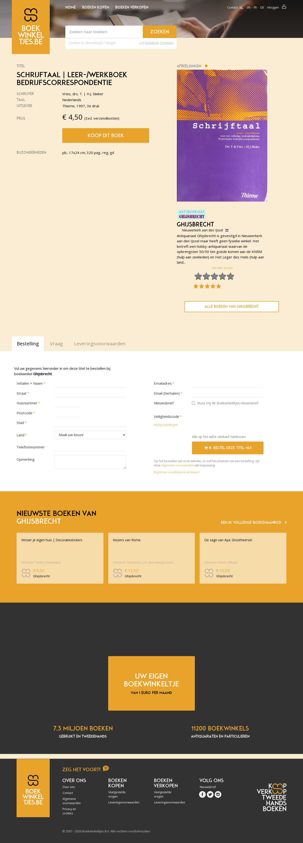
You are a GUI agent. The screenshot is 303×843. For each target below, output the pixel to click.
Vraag (56, 343)
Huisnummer (27, 403)
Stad (20, 422)
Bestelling (28, 343)
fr (255, 7)
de (262, 7)
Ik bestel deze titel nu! (227, 448)
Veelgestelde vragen (117, 794)
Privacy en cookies (69, 811)
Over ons (68, 787)
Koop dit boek (106, 135)
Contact (232, 7)
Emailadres (163, 383)
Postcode (24, 412)
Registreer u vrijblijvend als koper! (176, 472)
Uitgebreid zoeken (156, 43)
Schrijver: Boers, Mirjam (221, 562)
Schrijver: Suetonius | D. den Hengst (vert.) (143, 562)
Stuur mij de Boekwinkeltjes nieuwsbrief (225, 403)
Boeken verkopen (131, 7)
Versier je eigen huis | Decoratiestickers (51, 540)
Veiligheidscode (166, 416)
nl (241, 7)
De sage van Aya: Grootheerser (228, 540)
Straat (22, 393)
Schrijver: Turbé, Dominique (41, 562)
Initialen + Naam (30, 383)
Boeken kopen (95, 7)
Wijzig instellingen (166, 425)
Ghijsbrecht (195, 224)
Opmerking (26, 459)
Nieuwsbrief (164, 403)
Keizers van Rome (127, 540)
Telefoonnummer (31, 447)
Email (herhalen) (167, 393)
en (248, 7)
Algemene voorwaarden (177, 465)
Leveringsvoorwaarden (121, 802)
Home (70, 7)
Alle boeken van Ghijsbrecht (231, 306)
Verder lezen (222, 267)
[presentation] (228, 421)
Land (20, 435)
